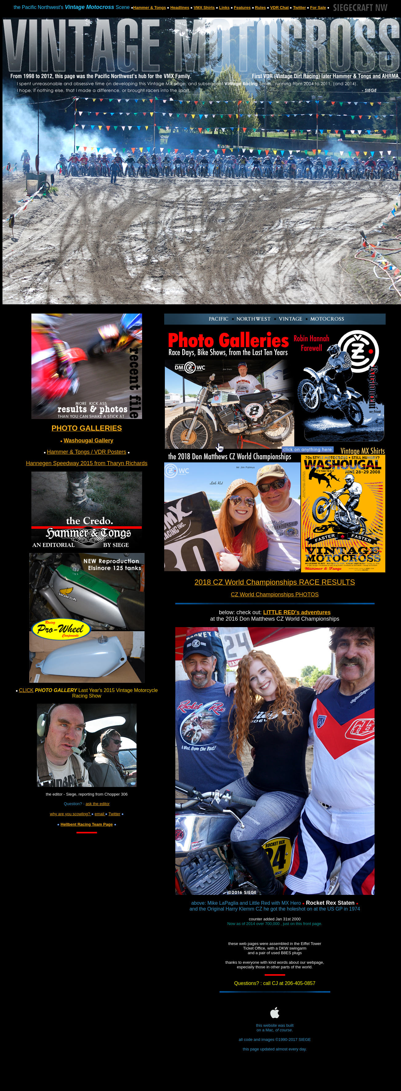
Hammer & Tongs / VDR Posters (86, 452)
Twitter (299, 7)
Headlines (179, 7)
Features (242, 7)
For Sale (318, 7)
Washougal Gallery (88, 440)
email (100, 814)
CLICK (26, 690)
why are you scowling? (70, 814)
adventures (315, 612)
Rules (260, 7)
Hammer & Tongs (149, 7)
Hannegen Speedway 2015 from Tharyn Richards (87, 463)
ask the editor (97, 803)
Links (224, 7)
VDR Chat (279, 7)
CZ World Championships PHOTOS (275, 594)
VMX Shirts (204, 7)
